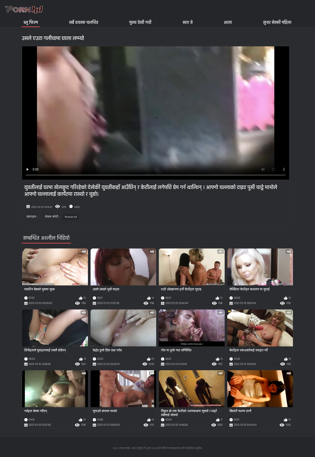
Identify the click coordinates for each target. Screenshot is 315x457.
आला (228, 22)
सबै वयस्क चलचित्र (83, 22)
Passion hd (71, 217)
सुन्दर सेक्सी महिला (277, 22)
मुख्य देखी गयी (140, 22)
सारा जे (188, 22)
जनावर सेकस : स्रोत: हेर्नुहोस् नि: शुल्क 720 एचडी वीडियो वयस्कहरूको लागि (152, 448)
